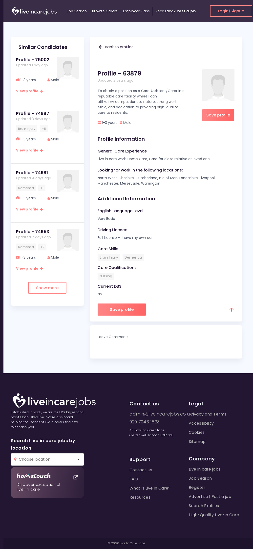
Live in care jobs (204, 469)
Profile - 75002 (32, 60)
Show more (47, 288)
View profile (29, 91)
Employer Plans (136, 11)
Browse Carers (105, 11)
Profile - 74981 (32, 173)
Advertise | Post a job (210, 496)
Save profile (218, 115)
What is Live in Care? (150, 488)
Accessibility (201, 423)
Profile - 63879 (119, 73)
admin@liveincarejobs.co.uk (160, 414)
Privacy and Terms (207, 414)
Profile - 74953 (32, 231)
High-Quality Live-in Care (214, 515)
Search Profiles (204, 506)
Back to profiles (116, 46)
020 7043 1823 (144, 421)
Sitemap (197, 441)
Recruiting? (176, 11)
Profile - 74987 (32, 113)
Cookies (197, 432)
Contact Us (140, 470)
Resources (139, 497)
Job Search (77, 11)
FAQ (133, 479)
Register (197, 487)
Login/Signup (231, 11)
